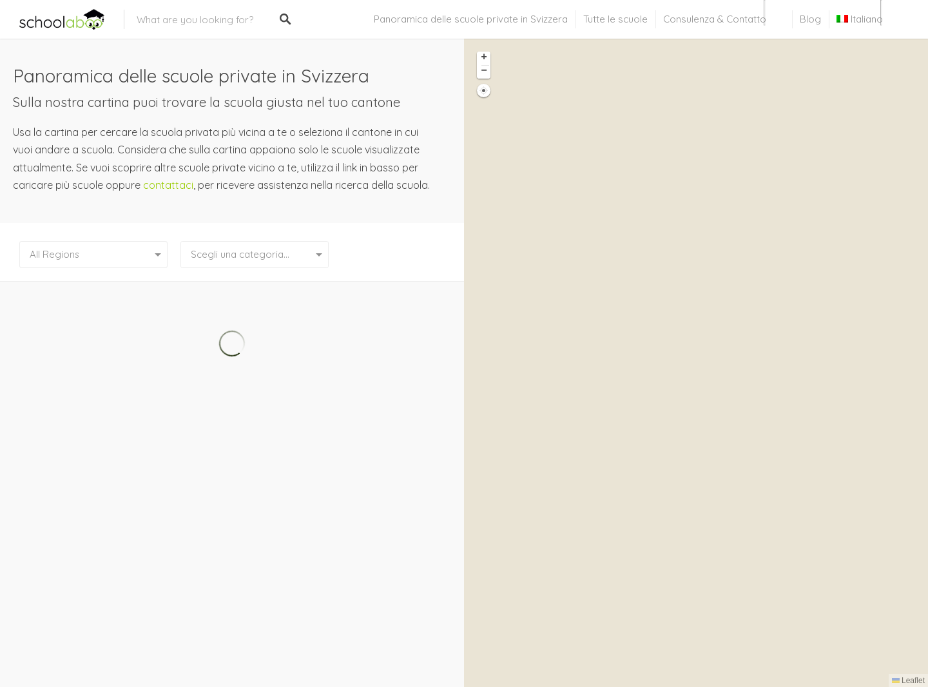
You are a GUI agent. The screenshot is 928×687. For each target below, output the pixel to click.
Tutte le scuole (615, 19)
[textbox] (254, 254)
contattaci (168, 185)
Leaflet (908, 680)
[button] (483, 58)
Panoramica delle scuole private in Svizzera (471, 19)
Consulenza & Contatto (714, 19)
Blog (810, 19)
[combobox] (254, 254)
